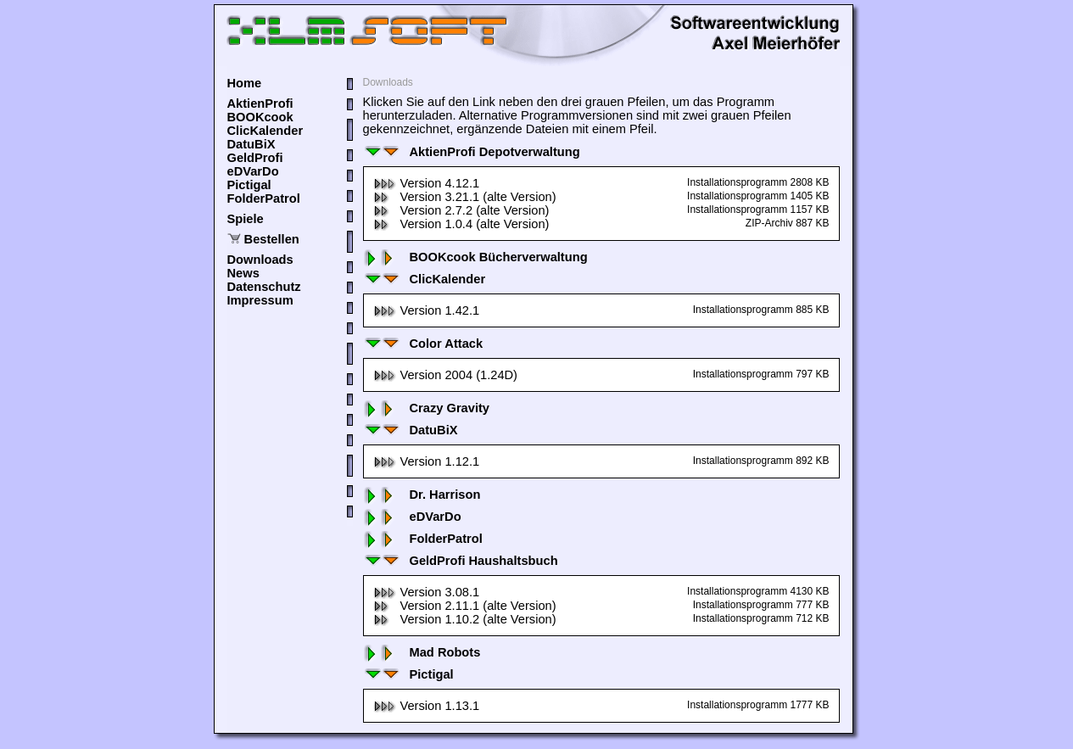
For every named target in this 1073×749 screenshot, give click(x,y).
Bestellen (271, 239)
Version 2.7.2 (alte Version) (461, 210)
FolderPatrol (263, 198)
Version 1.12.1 (426, 461)
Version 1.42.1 (426, 310)
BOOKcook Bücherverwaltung (475, 257)
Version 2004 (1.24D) (445, 375)
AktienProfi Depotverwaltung (471, 152)
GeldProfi (255, 158)
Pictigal (249, 185)
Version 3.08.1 (426, 592)
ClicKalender (265, 130)
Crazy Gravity (426, 408)
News (243, 273)
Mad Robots (422, 652)
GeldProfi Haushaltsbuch (460, 560)
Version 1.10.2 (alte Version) (464, 619)
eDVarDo (253, 171)
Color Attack (423, 343)
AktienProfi (260, 103)
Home (244, 83)
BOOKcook (260, 117)
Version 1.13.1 (426, 706)
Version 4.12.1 (426, 183)
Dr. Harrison (422, 494)
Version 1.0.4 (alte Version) (461, 224)
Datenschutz (264, 286)
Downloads (260, 259)
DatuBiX (251, 144)
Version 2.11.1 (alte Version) (464, 605)
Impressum (260, 300)
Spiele (245, 219)
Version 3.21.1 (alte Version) (464, 197)
